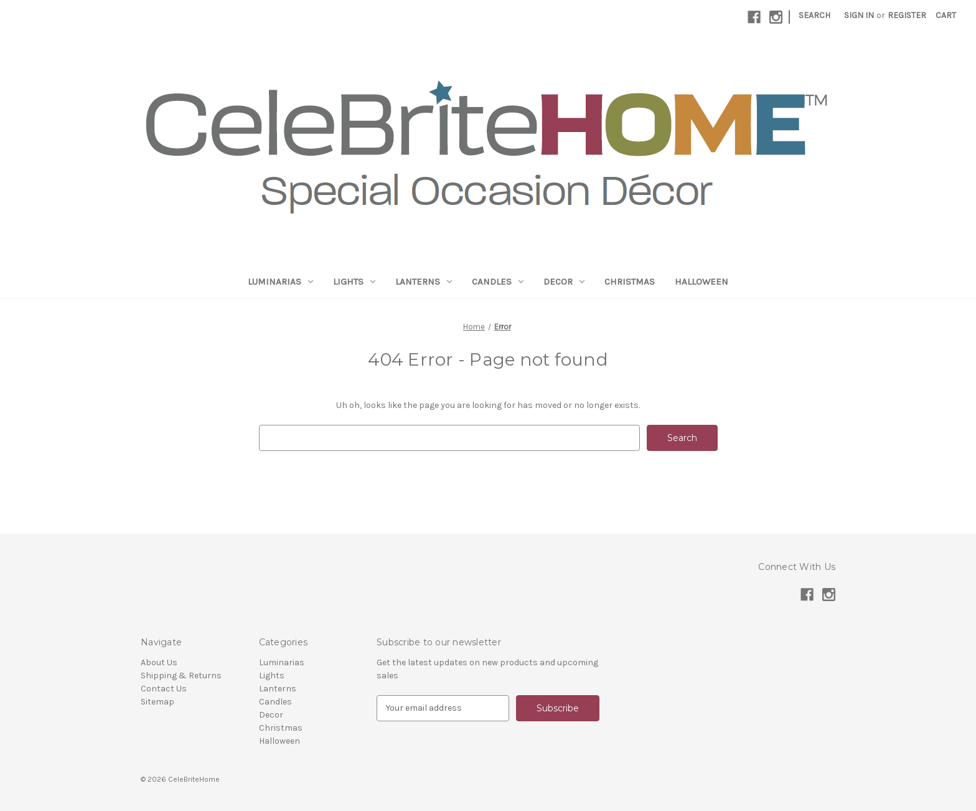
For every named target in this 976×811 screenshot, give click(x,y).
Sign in (859, 15)
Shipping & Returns (181, 675)
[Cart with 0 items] (946, 15)
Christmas (629, 281)
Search (814, 15)
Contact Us (164, 688)
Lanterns (423, 281)
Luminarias (280, 281)
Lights (354, 281)
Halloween (701, 281)
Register (907, 15)
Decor (563, 281)
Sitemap (157, 701)
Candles (497, 281)
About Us (159, 662)
